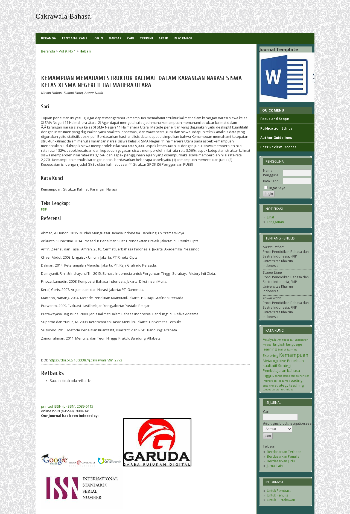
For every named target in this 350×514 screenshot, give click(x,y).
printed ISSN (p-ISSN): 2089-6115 (67, 406)
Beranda (48, 38)
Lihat (270, 217)
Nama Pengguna (271, 172)
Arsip (163, 38)
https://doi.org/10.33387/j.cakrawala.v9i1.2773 (85, 360)
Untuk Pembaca (279, 490)
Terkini (146, 38)
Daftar (115, 38)
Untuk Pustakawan (281, 500)
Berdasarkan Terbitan (284, 451)
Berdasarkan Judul (281, 461)
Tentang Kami (74, 38)
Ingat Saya (277, 188)
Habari (85, 51)
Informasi (183, 38)
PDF (44, 209)
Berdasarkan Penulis (283, 456)
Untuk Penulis (277, 495)
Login (97, 38)
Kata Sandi (271, 181)
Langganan (275, 222)
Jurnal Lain (275, 465)
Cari (130, 38)
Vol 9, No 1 (67, 51)
